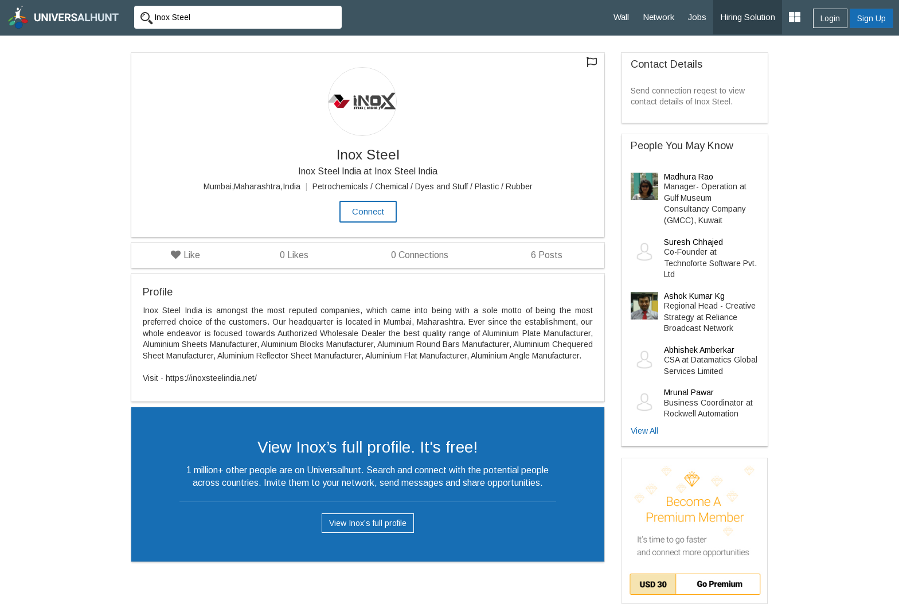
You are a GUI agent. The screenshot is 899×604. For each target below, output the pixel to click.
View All (644, 430)
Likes (294, 255)
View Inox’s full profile (367, 523)
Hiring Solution (747, 17)
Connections (419, 255)
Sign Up (871, 18)
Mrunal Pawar (689, 392)
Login (830, 18)
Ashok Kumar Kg (694, 296)
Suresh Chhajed (693, 242)
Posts (546, 255)
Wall (621, 17)
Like (185, 255)
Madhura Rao (688, 176)
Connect (368, 211)
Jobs (697, 17)
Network (658, 17)
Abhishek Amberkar (699, 349)
